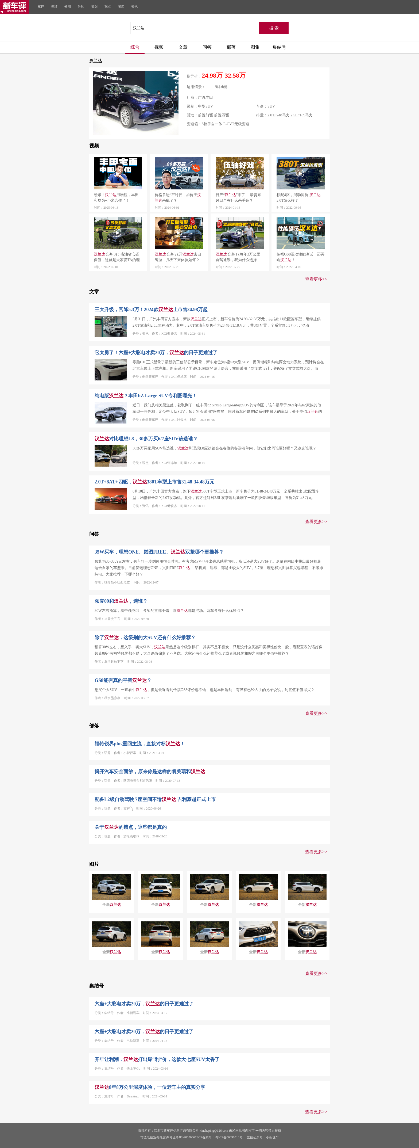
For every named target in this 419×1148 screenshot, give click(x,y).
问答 (207, 47)
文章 (183, 47)
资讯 (134, 7)
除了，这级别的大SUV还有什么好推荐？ (145, 637)
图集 (255, 47)
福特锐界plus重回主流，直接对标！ (140, 743)
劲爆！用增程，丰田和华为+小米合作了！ (116, 198)
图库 (121, 7)
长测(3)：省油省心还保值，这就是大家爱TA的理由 (117, 257)
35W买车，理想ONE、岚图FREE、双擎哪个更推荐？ (159, 552)
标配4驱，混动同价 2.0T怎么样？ (299, 198)
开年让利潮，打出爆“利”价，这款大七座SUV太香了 (157, 1059)
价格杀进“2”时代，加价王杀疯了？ (178, 198)
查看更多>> (316, 279)
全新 (111, 905)
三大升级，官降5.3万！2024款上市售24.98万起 (151, 309)
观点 (107, 7)
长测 (67, 7)
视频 (54, 7)
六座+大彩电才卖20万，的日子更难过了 (144, 1003)
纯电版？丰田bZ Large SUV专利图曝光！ (146, 395)
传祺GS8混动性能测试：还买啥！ (300, 257)
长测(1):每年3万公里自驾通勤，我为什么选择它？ (238, 257)
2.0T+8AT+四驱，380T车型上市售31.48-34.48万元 (154, 482)
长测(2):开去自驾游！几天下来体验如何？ (178, 257)
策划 (94, 7)
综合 (134, 47)
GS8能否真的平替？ (123, 680)
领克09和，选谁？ (121, 601)
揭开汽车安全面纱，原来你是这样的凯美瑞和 (150, 771)
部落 (231, 47)
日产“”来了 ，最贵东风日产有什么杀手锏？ (238, 198)
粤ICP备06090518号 (229, 1137)
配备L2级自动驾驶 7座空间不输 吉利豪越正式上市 (155, 799)
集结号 (279, 47)
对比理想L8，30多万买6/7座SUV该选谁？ (146, 438)
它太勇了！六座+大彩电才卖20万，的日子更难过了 (156, 352)
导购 (81, 7)
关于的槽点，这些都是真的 (131, 827)
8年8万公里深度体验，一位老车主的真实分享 (150, 1087)
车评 (41, 7)
